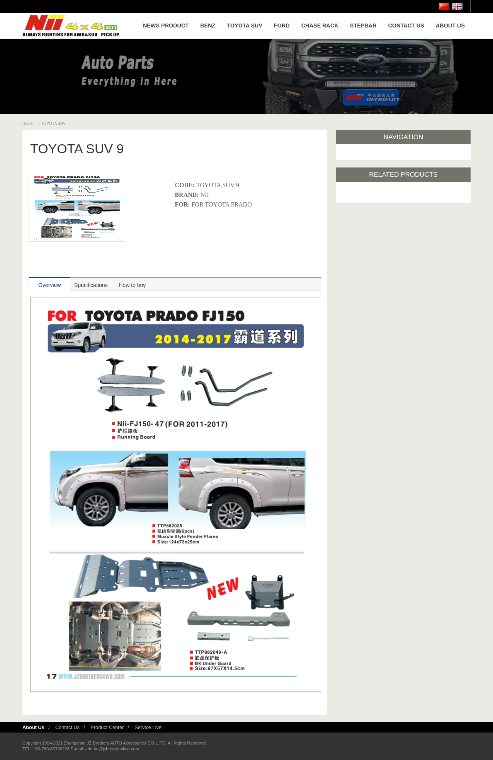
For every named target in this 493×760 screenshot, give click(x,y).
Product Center (107, 727)
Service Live (148, 727)
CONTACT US (406, 25)
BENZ (207, 25)
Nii (70, 25)
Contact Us (67, 727)
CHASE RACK (319, 25)
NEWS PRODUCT (166, 25)
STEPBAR (363, 25)
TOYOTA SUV (244, 25)
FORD (282, 25)
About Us (33, 727)
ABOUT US (450, 25)
